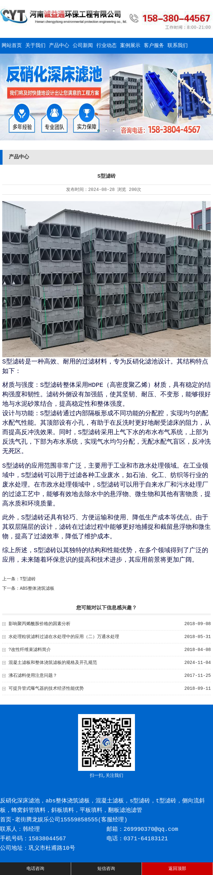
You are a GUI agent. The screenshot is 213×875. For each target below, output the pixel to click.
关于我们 (35, 46)
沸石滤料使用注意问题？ (33, 675)
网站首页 (12, 46)
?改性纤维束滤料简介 (30, 649)
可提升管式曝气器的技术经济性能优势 (46, 688)
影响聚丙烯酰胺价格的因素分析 (39, 623)
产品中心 (59, 46)
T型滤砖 (28, 579)
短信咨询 (106, 868)
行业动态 (106, 46)
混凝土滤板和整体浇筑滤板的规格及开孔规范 (53, 662)
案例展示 (130, 46)
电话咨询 (35, 868)
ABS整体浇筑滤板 (37, 588)
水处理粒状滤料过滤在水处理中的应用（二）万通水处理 (64, 636)
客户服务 (154, 46)
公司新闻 (83, 46)
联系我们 (177, 46)
